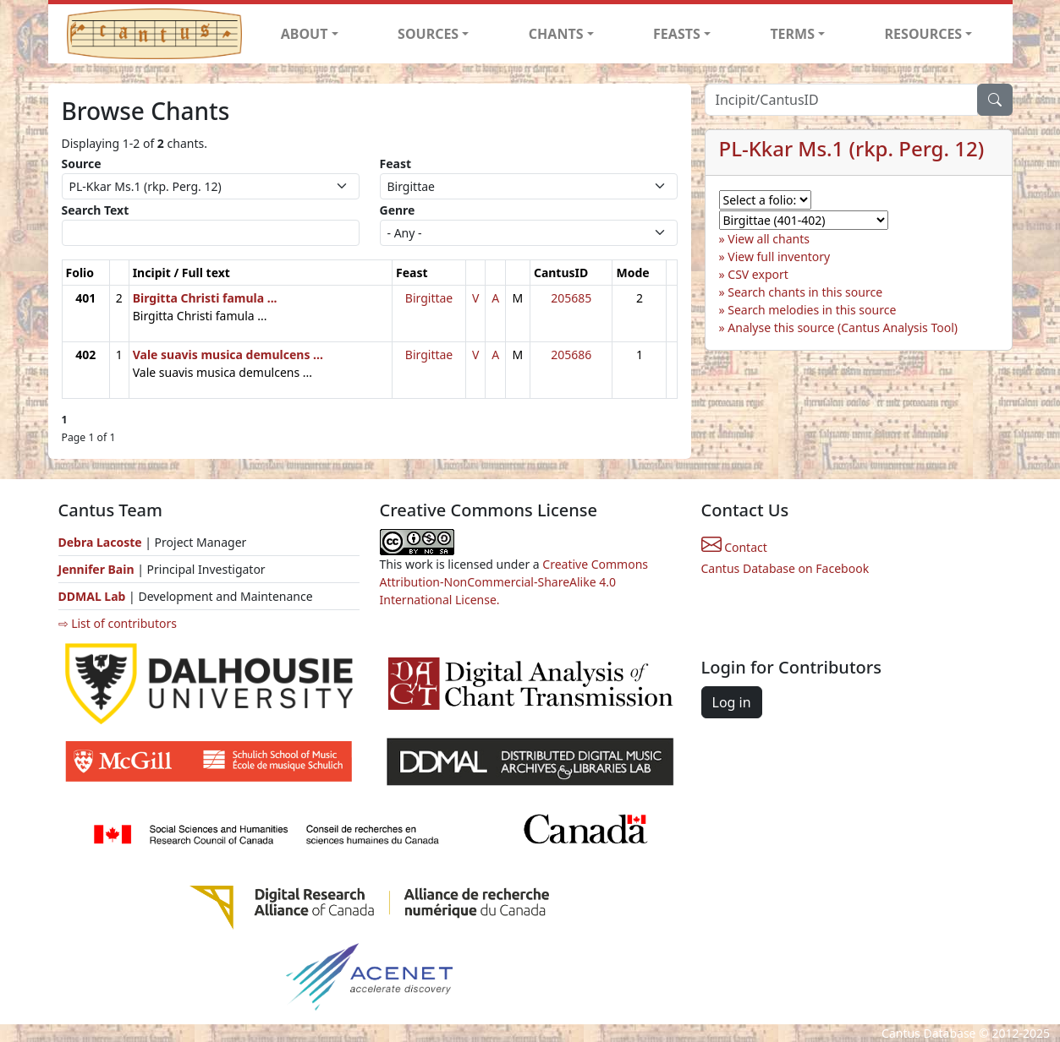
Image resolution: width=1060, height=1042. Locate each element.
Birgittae (429, 298)
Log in (731, 702)
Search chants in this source (805, 292)
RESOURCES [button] (924, 34)
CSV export (758, 274)
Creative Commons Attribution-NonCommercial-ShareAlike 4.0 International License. (514, 582)
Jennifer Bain (98, 569)
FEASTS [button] (676, 34)
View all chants (769, 239)
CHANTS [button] (556, 34)
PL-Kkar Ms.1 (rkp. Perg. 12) (852, 148)
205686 (571, 354)
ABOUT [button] (304, 34)
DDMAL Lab (92, 596)
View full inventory (779, 256)
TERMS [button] (792, 34)
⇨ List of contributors (117, 623)
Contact (734, 547)
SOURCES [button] (428, 34)
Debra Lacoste (100, 542)
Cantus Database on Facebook (785, 568)
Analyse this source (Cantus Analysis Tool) (843, 327)
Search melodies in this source (812, 310)
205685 (571, 298)
